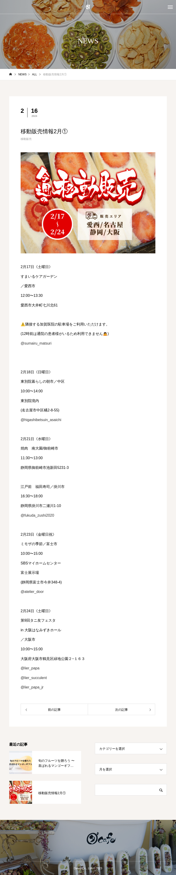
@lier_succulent (34, 678)
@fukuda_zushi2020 (37, 515)
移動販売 (26, 139)
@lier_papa (30, 668)
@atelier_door (32, 592)
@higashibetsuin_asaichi (41, 420)
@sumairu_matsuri (36, 343)
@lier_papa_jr (32, 687)
